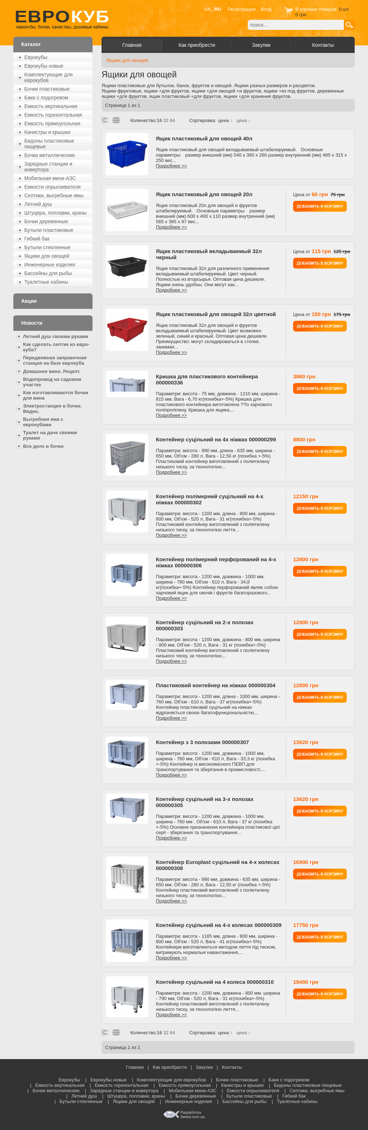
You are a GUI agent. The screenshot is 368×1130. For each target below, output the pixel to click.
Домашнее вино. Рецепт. (51, 371)
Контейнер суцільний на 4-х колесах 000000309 (219, 925)
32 (166, 120)
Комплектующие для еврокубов (48, 77)
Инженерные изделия (49, 264)
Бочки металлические (49, 155)
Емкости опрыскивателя (52, 187)
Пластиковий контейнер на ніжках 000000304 (215, 685)
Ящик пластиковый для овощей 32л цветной (216, 314)
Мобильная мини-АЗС (50, 178)
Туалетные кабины (46, 282)
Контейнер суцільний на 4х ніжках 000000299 (216, 439)
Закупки (261, 45)
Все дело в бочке (43, 446)
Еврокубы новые (44, 66)
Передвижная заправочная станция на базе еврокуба (54, 360)
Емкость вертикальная (50, 106)
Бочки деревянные (46, 221)
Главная (132, 45)
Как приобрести (197, 45)
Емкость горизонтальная (53, 115)
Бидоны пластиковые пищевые (49, 143)
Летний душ (38, 204)
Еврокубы (36, 57)
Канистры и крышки (47, 132)
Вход (266, 9)
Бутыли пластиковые (48, 230)
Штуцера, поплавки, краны (55, 213)
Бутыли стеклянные (47, 247)
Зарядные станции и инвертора (48, 166)
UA (207, 9)
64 (172, 120)
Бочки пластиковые (47, 89)
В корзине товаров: (317, 9)
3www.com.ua (192, 1117)
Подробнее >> (171, 165)
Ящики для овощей (46, 256)
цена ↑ (225, 120)
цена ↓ (244, 120)
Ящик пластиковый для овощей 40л (204, 138)
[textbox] (296, 25)
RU (217, 9)
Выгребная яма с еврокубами (43, 422)
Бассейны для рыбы (48, 273)
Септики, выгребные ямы (54, 195)
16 (159, 120)
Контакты (323, 45)
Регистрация (242, 9)
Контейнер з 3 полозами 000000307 (202, 742)
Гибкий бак (37, 239)
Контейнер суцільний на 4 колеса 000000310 (215, 982)
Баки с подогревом (46, 97)
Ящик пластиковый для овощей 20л (204, 194)
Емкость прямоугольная (52, 123)
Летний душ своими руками (55, 336)
